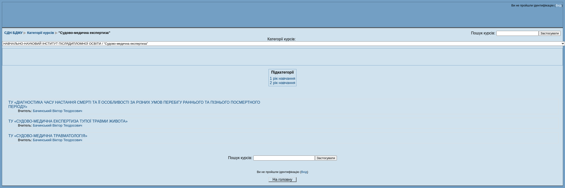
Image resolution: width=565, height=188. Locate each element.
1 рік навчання (282, 78)
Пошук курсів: (483, 33)
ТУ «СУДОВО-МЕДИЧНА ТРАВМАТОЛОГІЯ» (47, 136)
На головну (282, 179)
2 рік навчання (282, 83)
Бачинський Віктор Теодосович (57, 111)
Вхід (559, 5)
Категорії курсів (40, 33)
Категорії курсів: (281, 39)
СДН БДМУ (13, 33)
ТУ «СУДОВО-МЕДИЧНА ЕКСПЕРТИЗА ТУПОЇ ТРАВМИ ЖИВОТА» (68, 121)
